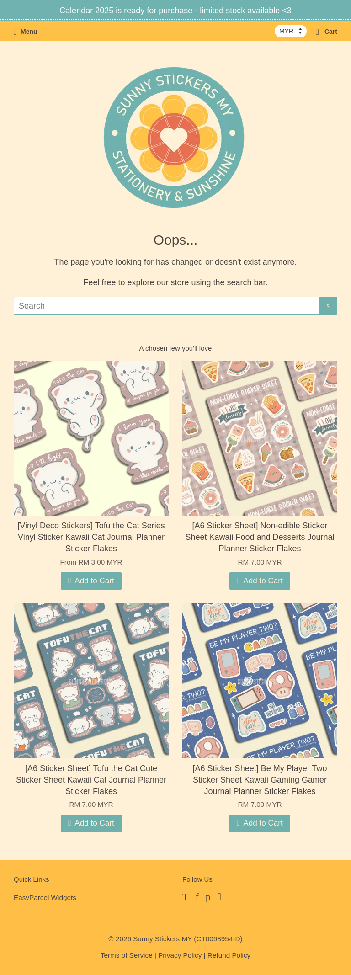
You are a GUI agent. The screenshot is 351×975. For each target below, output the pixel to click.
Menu (25, 32)
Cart (326, 32)
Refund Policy (228, 955)
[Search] (166, 306)
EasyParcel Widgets (45, 897)
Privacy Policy (180, 955)
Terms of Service (127, 955)
